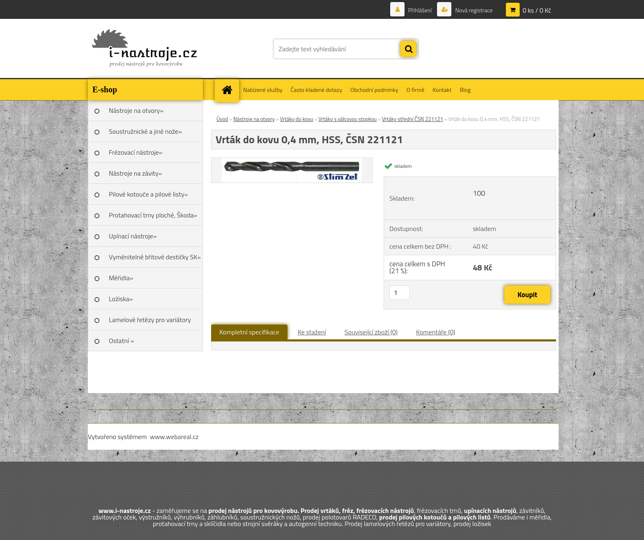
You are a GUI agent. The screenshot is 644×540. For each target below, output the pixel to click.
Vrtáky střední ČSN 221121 (412, 119)
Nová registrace (473, 10)
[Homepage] (229, 89)
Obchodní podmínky (374, 89)
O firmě (416, 89)
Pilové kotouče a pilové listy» (148, 194)
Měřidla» (121, 278)
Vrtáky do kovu (296, 119)
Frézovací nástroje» (135, 152)
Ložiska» (121, 299)
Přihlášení (420, 10)
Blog (465, 89)
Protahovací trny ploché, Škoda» (153, 215)
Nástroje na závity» (135, 173)
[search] (408, 49)
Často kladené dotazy (316, 89)
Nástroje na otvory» (136, 110)
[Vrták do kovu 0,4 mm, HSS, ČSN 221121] (291, 161)
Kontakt (441, 89)
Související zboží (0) (371, 332)
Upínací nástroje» (133, 236)
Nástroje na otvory (254, 119)
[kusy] (399, 293)
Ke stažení (312, 332)
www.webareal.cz (174, 437)
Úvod (222, 119)
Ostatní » (121, 341)
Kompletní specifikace (249, 332)
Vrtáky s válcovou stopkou (347, 119)
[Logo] (144, 48)
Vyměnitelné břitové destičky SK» (155, 257)
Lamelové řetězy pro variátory (150, 320)
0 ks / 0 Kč (536, 10)
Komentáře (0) (435, 332)
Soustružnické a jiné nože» (145, 131)
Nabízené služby (263, 89)
